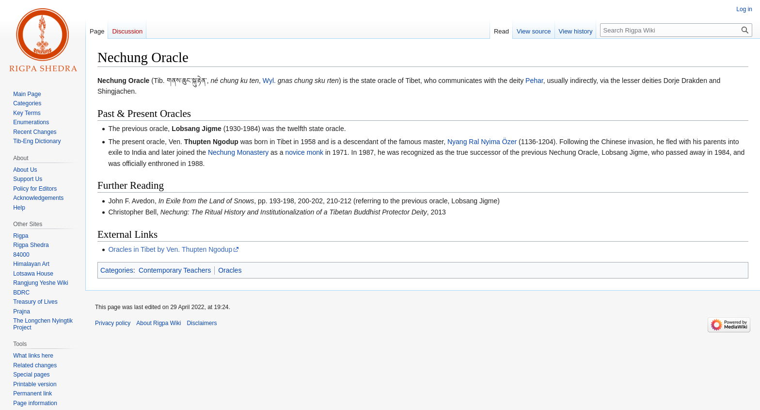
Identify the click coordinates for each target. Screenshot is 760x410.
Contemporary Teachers (175, 270)
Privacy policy (112, 323)
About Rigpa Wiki (158, 323)
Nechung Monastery (238, 152)
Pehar (534, 80)
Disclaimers (202, 323)
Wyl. (269, 80)
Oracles (229, 270)
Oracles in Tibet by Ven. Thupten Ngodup (170, 249)
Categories (116, 270)
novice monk (304, 152)
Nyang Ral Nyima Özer (482, 142)
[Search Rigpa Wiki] (676, 30)
